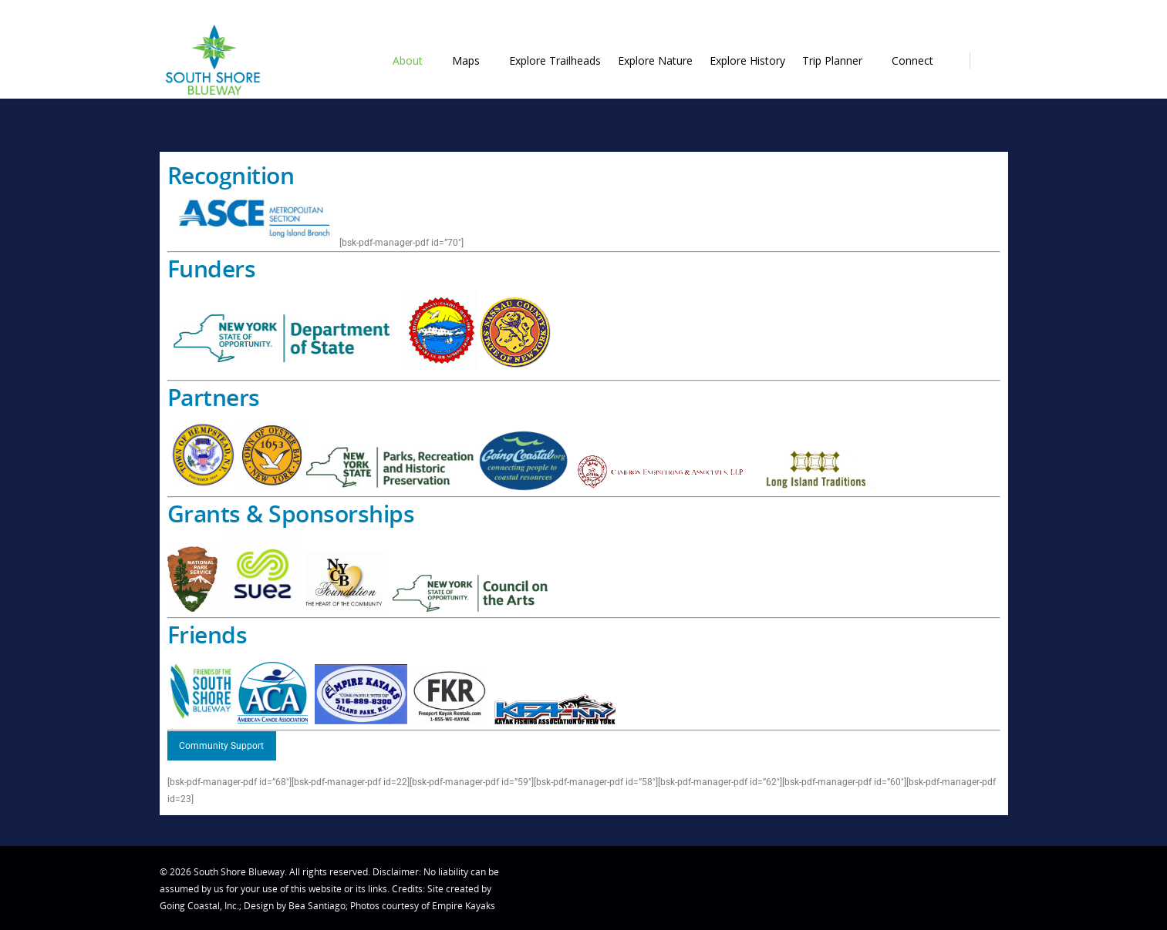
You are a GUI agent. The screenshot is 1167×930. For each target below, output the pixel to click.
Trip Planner (839, 60)
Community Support (221, 745)
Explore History (747, 60)
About (415, 60)
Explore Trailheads (555, 60)
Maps (473, 60)
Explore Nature (655, 60)
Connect (919, 60)
